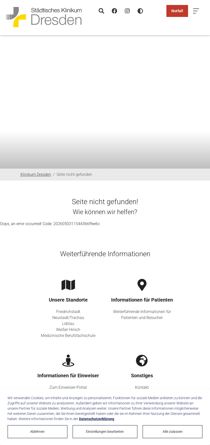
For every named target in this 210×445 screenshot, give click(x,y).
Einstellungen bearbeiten (105, 432)
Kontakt (142, 387)
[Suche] (101, 11)
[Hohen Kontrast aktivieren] (140, 11)
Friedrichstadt (68, 311)
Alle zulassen (173, 432)
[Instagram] (127, 11)
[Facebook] (114, 11)
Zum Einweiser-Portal (68, 387)
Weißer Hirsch (68, 329)
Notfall (177, 11)
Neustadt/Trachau (68, 317)
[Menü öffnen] (196, 11)
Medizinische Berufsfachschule (68, 335)
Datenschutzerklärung (96, 419)
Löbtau (68, 323)
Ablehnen (37, 432)
